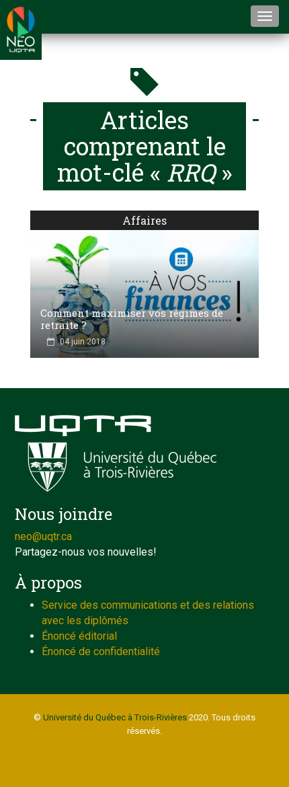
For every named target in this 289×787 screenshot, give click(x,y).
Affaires (144, 220)
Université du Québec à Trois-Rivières (115, 717)
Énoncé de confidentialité (101, 651)
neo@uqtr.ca (43, 536)
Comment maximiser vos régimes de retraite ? (131, 319)
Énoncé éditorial (79, 636)
